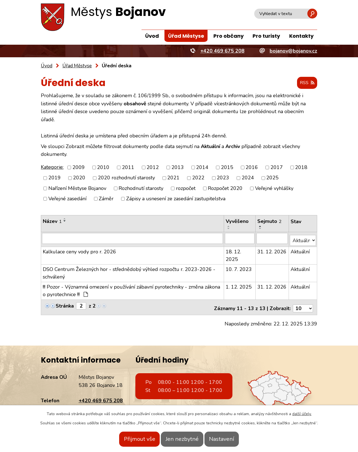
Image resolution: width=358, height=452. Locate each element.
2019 (54, 178)
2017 (276, 167)
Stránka (65, 304)
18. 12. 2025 (233, 253)
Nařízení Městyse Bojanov (77, 188)
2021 (173, 178)
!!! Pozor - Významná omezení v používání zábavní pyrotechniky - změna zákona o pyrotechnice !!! (131, 289)
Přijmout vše (131, 439)
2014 (202, 167)
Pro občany (228, 35)
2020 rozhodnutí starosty (126, 178)
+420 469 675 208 (101, 396)
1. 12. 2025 (239, 285)
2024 (248, 178)
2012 (153, 167)
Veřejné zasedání (67, 199)
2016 (252, 167)
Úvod (152, 35)
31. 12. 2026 (272, 249)
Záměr (106, 199)
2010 (103, 167)
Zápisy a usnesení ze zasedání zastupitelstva (175, 199)
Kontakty (301, 35)
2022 (198, 178)
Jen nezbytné (182, 439)
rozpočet (186, 188)
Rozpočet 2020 (225, 188)
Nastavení (230, 439)
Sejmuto (270, 221)
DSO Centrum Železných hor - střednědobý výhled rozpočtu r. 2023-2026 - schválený (129, 271)
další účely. (302, 414)
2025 (272, 178)
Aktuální (300, 249)
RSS (306, 83)
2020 (79, 178)
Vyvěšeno (237, 221)
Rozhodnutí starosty (141, 188)
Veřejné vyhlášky (274, 188)
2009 (78, 167)
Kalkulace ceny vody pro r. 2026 (79, 249)
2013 (177, 167)
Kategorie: (52, 167)
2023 (223, 178)
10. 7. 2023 (239, 267)
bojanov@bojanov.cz (102, 404)
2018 (301, 167)
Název (52, 221)
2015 (227, 167)
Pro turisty (266, 35)
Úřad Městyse (186, 35)
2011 (128, 167)
